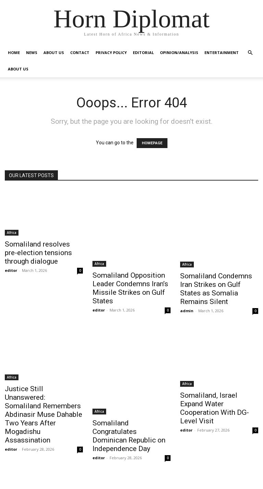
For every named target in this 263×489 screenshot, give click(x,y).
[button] (250, 53)
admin (186, 310)
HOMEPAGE (152, 143)
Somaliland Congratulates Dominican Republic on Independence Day (128, 436)
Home (14, 52)
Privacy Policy (111, 52)
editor (11, 270)
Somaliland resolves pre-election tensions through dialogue (38, 252)
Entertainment (221, 52)
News (31, 52)
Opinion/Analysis (179, 52)
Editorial (143, 52)
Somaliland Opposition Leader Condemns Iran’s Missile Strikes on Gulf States (130, 288)
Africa (11, 232)
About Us (53, 52)
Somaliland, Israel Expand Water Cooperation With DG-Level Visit (214, 408)
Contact (79, 52)
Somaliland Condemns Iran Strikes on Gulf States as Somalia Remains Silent (216, 289)
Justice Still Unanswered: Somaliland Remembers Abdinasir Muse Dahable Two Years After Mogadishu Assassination (43, 414)
